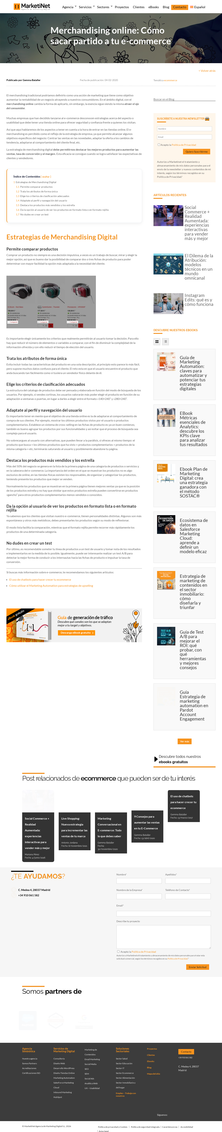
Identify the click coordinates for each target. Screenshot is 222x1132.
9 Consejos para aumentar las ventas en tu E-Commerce (147, 822)
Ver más (184, 741)
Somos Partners (29, 1062)
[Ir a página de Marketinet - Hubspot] (56, 1020)
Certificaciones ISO (31, 1071)
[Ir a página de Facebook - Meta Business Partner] (112, 1020)
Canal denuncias (169, 1125)
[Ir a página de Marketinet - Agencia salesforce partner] (28, 1020)
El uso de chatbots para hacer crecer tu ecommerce (40, 579)
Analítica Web (91, 1082)
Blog (166, 7)
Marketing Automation (64, 1076)
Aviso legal (104, 1130)
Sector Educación (124, 1062)
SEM (87, 1072)
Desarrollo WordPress (63, 1067)
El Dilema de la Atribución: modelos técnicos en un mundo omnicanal (199, 267)
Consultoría (59, 1057)
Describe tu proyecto (128, 921)
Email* (120, 905)
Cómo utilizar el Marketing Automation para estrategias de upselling (51, 585)
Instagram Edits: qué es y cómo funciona (199, 299)
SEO (87, 1067)
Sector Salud (122, 1057)
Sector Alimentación (125, 1076)
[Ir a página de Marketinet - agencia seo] (169, 1020)
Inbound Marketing (62, 1091)
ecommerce (170, 80)
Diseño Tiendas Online (64, 1071)
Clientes (139, 7)
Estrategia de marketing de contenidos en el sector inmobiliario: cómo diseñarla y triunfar (193, 591)
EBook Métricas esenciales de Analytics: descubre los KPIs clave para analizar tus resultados (193, 428)
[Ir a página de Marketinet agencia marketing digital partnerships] (197, 1020)
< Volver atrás (207, 70)
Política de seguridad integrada (145, 1125)
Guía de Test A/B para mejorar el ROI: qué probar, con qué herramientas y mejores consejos (193, 649)
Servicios (85, 7)
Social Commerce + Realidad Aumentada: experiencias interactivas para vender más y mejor (197, 222)
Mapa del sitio (153, 1072)
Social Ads (89, 1077)
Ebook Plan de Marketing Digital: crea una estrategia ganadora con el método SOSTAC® (194, 482)
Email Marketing (92, 1058)
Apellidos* (171, 874)
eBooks (153, 7)
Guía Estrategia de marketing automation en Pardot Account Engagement (194, 705)
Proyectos (122, 7)
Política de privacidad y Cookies (112, 1125)
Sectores (103, 7)
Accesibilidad (186, 1125)
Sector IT (120, 1067)
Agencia (67, 7)
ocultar (46, 176)
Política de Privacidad (184, 144)
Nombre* (121, 874)
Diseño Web (59, 1062)
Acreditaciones (29, 1067)
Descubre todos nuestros (180, 759)
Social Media (90, 1063)
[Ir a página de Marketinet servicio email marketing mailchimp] (140, 1020)
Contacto (179, 7)
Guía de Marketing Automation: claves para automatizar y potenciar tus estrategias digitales (193, 373)
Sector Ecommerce (125, 1071)
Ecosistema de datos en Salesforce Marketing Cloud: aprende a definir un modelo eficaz (194, 535)
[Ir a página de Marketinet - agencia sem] (84, 1020)
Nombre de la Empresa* (129, 889)
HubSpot (57, 1096)
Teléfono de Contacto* (177, 889)
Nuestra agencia (29, 1057)
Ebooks (150, 1060)
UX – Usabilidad (92, 1087)
